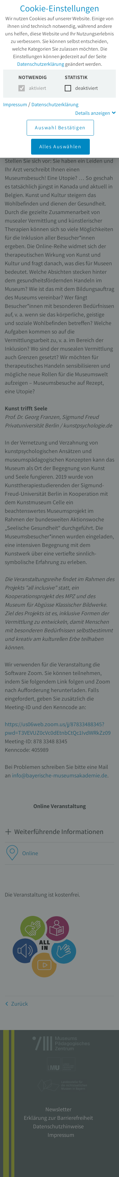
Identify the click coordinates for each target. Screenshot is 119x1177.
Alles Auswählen (60, 146)
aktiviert (36, 88)
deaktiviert (82, 88)
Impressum (15, 104)
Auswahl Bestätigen (60, 127)
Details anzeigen (92, 113)
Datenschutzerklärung (40, 64)
